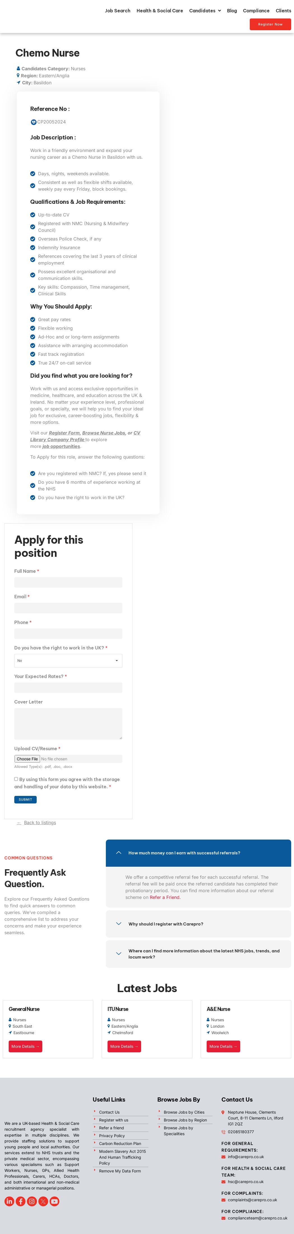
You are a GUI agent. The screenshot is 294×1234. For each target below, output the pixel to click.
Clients (283, 10)
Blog (232, 10)
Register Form (64, 433)
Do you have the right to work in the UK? (61, 649)
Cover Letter (28, 704)
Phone (23, 623)
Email (22, 597)
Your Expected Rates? (40, 678)
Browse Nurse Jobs (103, 433)
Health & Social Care (160, 10)
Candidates (205, 11)
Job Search (117, 10)
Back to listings (40, 827)
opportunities (61, 446)
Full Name (26, 571)
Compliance (256, 10)
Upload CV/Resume (37, 753)
